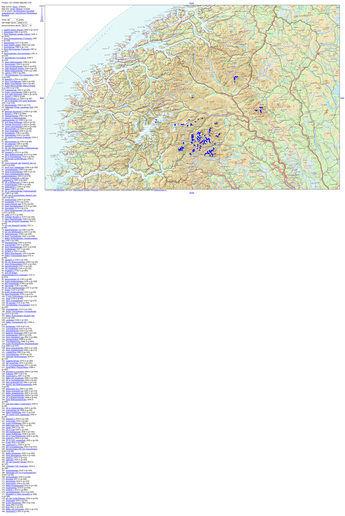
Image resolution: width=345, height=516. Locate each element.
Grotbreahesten (12, 470)
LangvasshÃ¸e (12, 445)
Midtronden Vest (12, 389)
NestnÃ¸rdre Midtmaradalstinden (19, 385)
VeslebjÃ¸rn (9, 260)
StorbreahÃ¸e (11, 511)
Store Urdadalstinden (14, 301)
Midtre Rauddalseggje (15, 486)
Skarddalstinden (12, 331)
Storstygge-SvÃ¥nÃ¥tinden (16, 159)
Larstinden (10, 320)
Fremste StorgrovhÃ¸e (14, 124)
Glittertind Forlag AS (160, 190)
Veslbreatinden (12, 335)
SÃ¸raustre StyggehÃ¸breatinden (18, 137)
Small (12, 9)
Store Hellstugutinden (13, 62)
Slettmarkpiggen (11, 234)
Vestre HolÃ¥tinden (14, 434)
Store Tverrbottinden (13, 236)
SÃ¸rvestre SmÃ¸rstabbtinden (18, 415)
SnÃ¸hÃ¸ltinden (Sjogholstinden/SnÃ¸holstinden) (15, 274)
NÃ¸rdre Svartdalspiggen (15, 288)
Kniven (7, 290)
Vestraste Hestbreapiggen (16, 357)
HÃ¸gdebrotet (10, 144)
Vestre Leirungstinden (14, 127)
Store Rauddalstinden (13, 247)
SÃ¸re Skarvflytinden (13, 157)
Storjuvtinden (10, 64)
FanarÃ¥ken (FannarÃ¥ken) (17, 367)
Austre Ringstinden (13, 503)
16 (42, 17)
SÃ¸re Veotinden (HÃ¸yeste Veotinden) (20, 101)
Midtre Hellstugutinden (14, 71)
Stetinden (10, 460)
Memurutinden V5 (12, 279)
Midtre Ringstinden (13, 453)
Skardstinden (9, 43)
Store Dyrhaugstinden (14, 264)
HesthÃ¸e (10, 458)
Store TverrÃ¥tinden (13, 81)
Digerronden (11, 483)
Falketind (9, 374)
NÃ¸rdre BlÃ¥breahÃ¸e (14, 232)
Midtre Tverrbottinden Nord (16, 256)
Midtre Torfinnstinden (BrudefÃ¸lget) (20, 316)
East (342, 98)
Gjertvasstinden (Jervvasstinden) (17, 54)
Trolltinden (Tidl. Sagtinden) (17, 466)
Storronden (9, 286)
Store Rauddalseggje (13, 219)
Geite (8, 505)
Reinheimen (32, 13)
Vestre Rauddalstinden (15, 395)
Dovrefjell (30, 11)
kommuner (95, 190)
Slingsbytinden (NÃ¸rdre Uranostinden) (21, 449)
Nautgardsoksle (12, 339)
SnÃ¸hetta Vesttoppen (14, 122)
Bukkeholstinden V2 (13, 230)
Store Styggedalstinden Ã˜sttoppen (18, 38)
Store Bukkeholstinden (14, 155)
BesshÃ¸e (9, 114)
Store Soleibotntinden (14, 350)
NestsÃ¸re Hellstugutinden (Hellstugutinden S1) (14, 119)
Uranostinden (10, 245)
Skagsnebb (10, 501)
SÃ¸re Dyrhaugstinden (15, 365)
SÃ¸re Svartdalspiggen (15, 380)
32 (42, 19)
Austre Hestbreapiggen (14, 292)
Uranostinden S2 (12, 410)
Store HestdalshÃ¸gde (15, 337)
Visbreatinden (10, 135)
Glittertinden (9, 32)
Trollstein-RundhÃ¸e (13, 217)
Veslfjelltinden (10, 249)
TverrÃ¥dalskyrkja (13, 342)
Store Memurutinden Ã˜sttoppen (17, 49)
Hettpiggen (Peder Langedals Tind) (19, 107)
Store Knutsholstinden (14, 66)
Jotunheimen (20, 13)
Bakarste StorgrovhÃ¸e (14, 112)
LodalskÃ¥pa (11, 352)
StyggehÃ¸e (9, 152)
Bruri (8, 507)
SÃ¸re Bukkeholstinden (15, 397)
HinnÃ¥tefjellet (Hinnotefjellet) (18, 305)
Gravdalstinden (12, 309)
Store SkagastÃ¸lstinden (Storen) (17, 34)
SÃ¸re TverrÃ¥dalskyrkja (16, 436)
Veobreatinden (11, 200)
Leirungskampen (12, 354)
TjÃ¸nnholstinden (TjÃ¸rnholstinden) (19, 75)
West (42, 98)
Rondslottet (9, 202)
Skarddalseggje (11, 243)
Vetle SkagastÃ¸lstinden (14, 69)
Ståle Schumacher (58, 190)
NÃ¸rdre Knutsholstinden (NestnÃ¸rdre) (21, 195)
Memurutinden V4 (12, 142)
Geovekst (87, 190)
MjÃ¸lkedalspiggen (13, 432)
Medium (19, 9)
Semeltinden (10, 133)
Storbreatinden (12, 477)
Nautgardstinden (11, 116)
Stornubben (9, 208)
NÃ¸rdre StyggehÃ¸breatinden (17, 221)
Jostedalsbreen (8, 13)
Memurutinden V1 (12, 99)
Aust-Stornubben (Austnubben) (18, 404)
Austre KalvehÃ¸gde (13, 204)
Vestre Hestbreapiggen (14, 281)
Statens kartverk (78, 190)
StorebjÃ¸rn (9, 146)
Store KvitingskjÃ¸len (14, 382)
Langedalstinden (11, 170)
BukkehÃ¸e (9, 79)
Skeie (8, 299)
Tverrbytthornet (12, 329)
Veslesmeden (11, 488)
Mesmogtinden (11, 105)
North (192, 3)
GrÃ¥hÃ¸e (9, 251)
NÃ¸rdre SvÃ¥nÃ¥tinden (15, 498)
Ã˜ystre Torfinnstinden (15, 296)
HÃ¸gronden (11, 303)
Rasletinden (11, 326)
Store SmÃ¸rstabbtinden (14, 167)
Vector (14, 7)
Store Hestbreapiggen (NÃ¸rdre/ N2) (19, 210)
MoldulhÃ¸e (10, 419)
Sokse (7, 189)
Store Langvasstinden (15, 348)
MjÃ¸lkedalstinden (12, 283)
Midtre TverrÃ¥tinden (13, 84)
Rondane (5, 15)
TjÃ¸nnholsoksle (11, 268)
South (191, 193)
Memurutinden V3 (12, 129)
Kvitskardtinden (11, 185)
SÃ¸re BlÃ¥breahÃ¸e (13, 182)
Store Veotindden (12, 131)
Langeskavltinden (13, 492)
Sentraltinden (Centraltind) (15, 58)
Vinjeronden (11, 421)
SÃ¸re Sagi (10, 430)
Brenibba (9, 479)
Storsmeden (11, 481)
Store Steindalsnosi (14, 455)
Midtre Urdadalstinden (15, 393)
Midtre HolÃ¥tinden (13, 412)
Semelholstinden (11, 266)
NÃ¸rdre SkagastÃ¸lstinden (16, 225)
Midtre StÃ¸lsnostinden (15, 509)
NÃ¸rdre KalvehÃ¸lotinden (16, 462)
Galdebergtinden (12, 361)
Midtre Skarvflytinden (13, 253)
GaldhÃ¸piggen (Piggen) (13, 30)
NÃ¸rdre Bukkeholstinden (15, 262)
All (14, 11)
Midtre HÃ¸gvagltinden (15, 378)
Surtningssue (9, 47)
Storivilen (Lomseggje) (15, 372)
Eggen (8, 427)
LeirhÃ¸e (8, 73)
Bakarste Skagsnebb (14, 333)
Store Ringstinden (12, 294)
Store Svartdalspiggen (14, 206)
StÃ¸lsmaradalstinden (14, 447)
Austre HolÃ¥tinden (13, 423)
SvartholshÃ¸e (11, 376)
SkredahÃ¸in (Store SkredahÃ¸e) (19, 494)
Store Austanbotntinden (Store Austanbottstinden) (15, 175)
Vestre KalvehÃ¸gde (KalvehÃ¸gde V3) (20, 163)
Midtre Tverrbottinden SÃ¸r (16, 322)
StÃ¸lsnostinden (12, 363)
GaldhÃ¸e (9, 96)
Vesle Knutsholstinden (14, 172)
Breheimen (20, 11)
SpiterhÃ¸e (10, 438)
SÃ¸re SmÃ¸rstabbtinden (16, 440)
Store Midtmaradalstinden (16, 400)
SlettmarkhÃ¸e (10, 187)
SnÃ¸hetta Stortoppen (13, 94)
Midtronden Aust (12, 425)
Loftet (7, 215)
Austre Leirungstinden (14, 92)
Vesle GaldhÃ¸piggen (12, 45)
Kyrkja (8, 443)
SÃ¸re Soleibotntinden (15, 408)
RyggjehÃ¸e (9, 271)
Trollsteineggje (11, 90)
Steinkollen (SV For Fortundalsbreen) (21, 473)
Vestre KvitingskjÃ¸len (15, 391)
